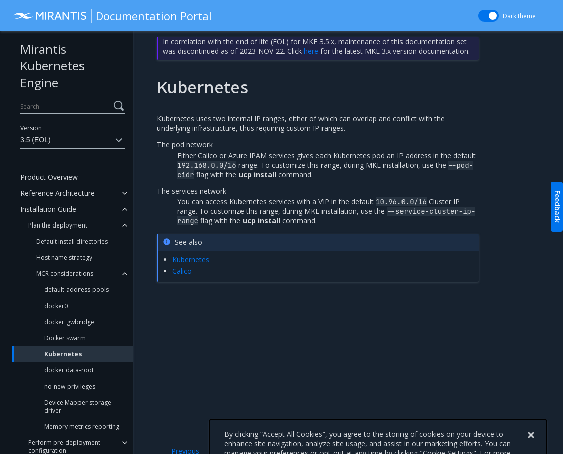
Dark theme (519, 16)
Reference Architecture (57, 193)
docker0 (56, 305)
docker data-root (69, 370)
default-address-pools (76, 289)
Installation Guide (48, 209)
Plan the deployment (57, 225)
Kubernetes (63, 354)
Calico (182, 271)
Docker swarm (65, 338)
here (311, 51)
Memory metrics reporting (81, 426)
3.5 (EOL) (72, 140)
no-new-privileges (69, 386)
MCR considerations (64, 273)
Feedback (557, 206)
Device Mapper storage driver (77, 406)
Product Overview (49, 177)
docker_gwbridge (69, 322)
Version (31, 128)
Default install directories (72, 241)
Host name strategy (64, 257)
